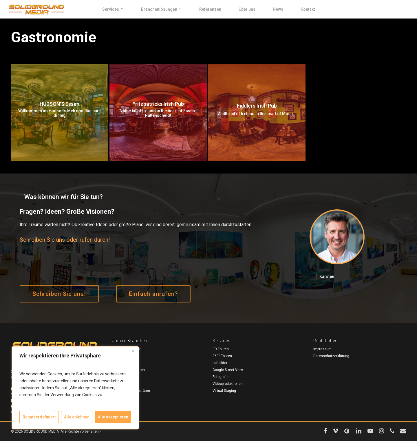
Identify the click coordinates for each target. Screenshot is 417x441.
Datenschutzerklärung (331, 356)
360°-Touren (222, 356)
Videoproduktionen (228, 384)
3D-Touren (221, 349)
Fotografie (220, 377)
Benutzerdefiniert (39, 417)
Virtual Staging (224, 391)
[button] (59, 293)
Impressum (322, 349)
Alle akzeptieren (113, 417)
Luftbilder (220, 363)
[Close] (132, 351)
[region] (75, 387)
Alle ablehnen (76, 417)
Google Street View (228, 370)
